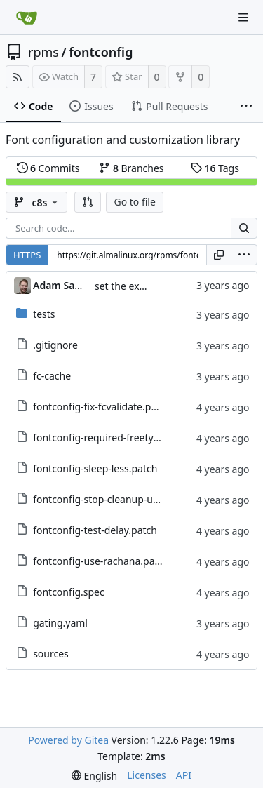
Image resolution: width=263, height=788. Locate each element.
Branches (131, 168)
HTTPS (27, 254)
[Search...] (244, 228)
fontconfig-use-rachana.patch (101, 561)
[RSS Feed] (17, 76)
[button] (87, 202)
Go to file (134, 201)
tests (44, 314)
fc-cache (52, 375)
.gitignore (55, 345)
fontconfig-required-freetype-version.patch (131, 437)
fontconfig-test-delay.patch (95, 530)
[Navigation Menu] (243, 17)
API (183, 775)
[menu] (244, 254)
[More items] (246, 106)
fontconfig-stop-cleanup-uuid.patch (114, 499)
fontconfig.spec (68, 592)
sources (51, 653)
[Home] (26, 17)
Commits (48, 168)
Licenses (146, 775)
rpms (43, 52)
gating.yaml (60, 622)
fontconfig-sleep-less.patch (95, 468)
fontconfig (101, 52)
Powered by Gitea (68, 740)
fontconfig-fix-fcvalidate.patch (102, 406)
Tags (215, 168)
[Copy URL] (218, 254)
